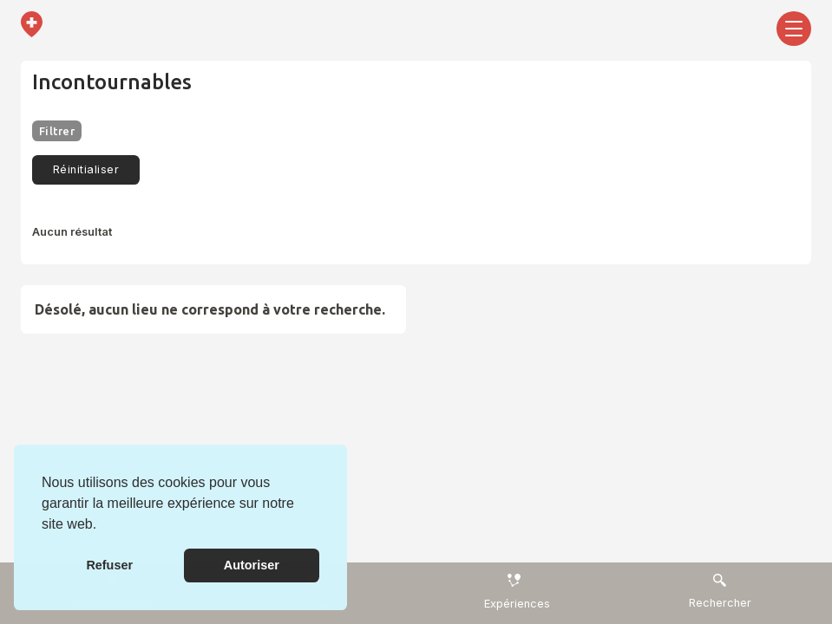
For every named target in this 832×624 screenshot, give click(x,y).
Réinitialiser (86, 169)
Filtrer (57, 131)
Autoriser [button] (251, 565)
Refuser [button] (109, 565)
